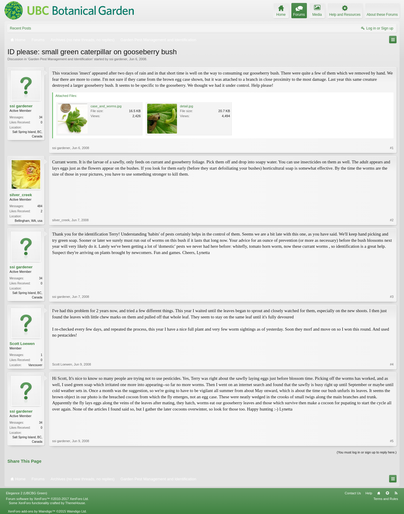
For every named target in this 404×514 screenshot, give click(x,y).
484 (39, 206)
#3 (392, 296)
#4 (392, 364)
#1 (392, 148)
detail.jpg (186, 106)
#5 (392, 441)
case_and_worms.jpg (106, 106)
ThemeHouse (75, 503)
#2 (392, 220)
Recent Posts (20, 28)
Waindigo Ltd (76, 511)
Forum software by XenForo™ (47, 499)
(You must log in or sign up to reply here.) (367, 452)
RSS (396, 493)
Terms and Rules (385, 499)
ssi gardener (118, 59)
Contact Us (353, 493)
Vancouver (35, 365)
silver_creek (21, 195)
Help (368, 493)
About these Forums (382, 15)
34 (40, 117)
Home (379, 493)
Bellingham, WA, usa (28, 220)
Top (387, 493)
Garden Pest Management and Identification (60, 59)
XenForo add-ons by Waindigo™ (31, 511)
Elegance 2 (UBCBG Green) (26, 493)
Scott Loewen (22, 343)
